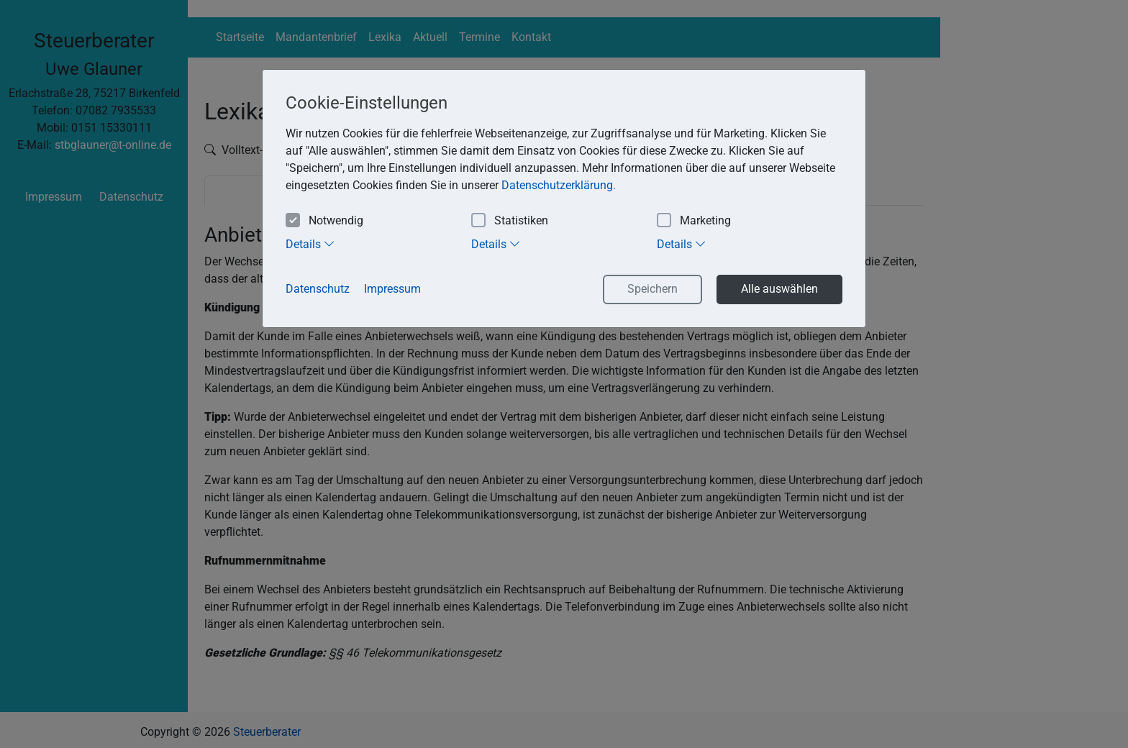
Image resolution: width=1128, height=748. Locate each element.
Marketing (694, 221)
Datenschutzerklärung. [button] (558, 185)
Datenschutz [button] (318, 289)
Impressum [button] (392, 289)
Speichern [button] (652, 289)
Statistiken (509, 221)
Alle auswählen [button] (779, 289)
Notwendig (324, 221)
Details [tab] (310, 244)
